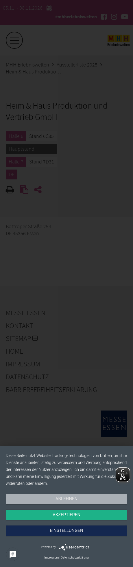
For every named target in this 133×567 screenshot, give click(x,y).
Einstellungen (66, 530)
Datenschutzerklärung (75, 557)
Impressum (51, 557)
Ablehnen (66, 498)
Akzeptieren (66, 514)
